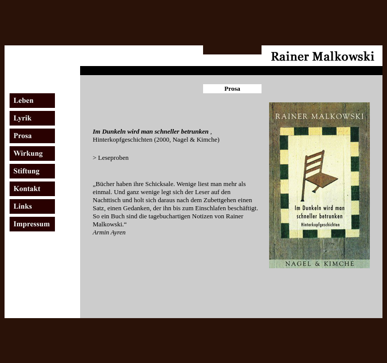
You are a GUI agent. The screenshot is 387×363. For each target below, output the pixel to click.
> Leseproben (110, 157)
